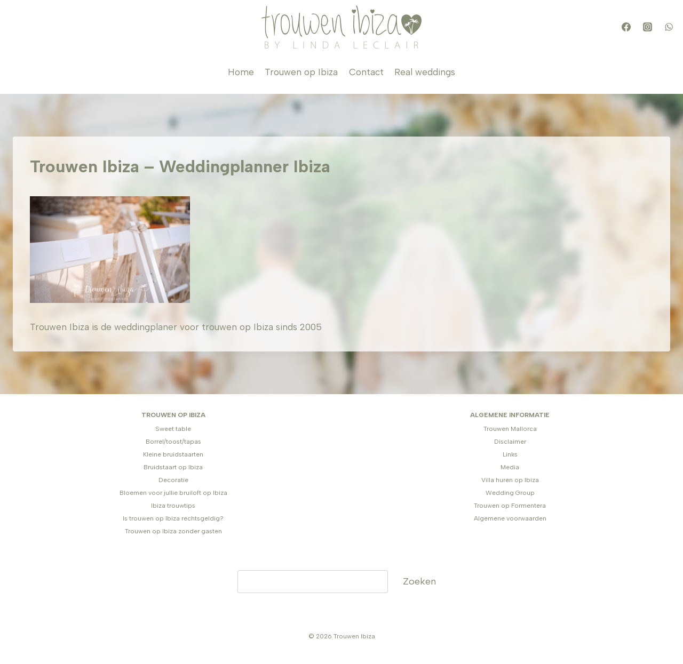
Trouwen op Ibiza (301, 72)
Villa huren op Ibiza (510, 480)
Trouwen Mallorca (510, 429)
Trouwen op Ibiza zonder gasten (173, 531)
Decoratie (173, 480)
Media (510, 467)
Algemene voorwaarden (510, 518)
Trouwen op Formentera (510, 505)
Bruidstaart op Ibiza (173, 467)
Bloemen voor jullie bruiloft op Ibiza (173, 493)
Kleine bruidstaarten (173, 454)
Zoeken (419, 581)
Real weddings (424, 72)
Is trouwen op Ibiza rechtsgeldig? (173, 518)
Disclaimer (510, 441)
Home (241, 72)
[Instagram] (647, 27)
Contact (366, 72)
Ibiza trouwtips (173, 505)
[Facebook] (626, 27)
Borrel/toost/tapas (173, 441)
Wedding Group (510, 493)
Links (510, 454)
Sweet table (173, 429)
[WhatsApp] (669, 27)
